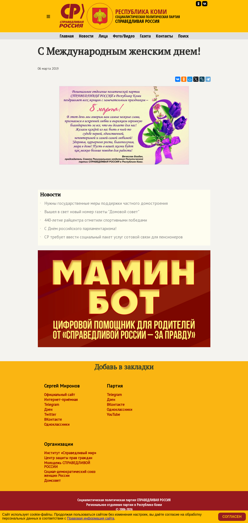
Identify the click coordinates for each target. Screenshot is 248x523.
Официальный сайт (59, 395)
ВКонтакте (53, 419)
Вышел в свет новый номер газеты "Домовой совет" (89, 212)
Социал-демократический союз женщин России (69, 473)
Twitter (50, 414)
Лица (103, 36)
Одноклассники (56, 424)
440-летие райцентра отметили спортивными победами (93, 221)
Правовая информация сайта (90, 518)
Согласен (232, 516)
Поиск (183, 36)
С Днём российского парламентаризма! (78, 229)
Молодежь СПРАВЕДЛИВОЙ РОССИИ (67, 465)
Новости (86, 36)
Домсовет (52, 480)
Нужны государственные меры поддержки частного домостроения (104, 204)
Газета (145, 36)
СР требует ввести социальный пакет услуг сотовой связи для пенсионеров (111, 238)
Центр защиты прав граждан (68, 458)
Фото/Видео (124, 36)
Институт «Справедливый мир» (70, 453)
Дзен (48, 409)
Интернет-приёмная (61, 400)
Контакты (164, 36)
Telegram (51, 404)
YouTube (113, 414)
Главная (67, 36)
